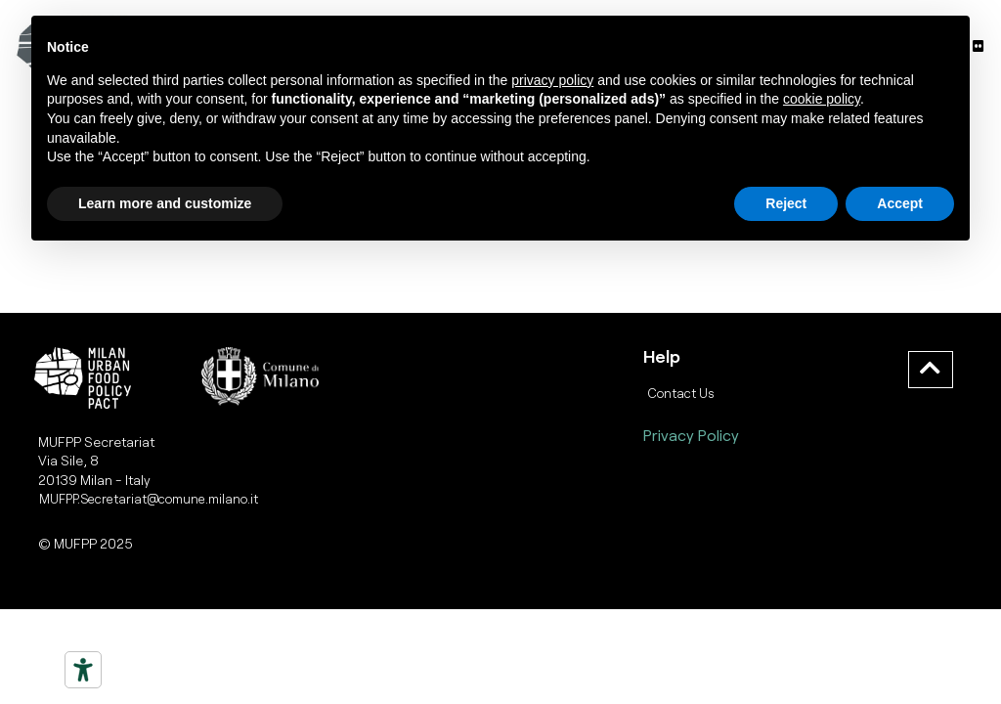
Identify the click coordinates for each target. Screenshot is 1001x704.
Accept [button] (900, 203)
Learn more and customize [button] (164, 203)
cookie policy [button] (821, 99)
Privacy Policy (691, 434)
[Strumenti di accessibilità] (83, 669)
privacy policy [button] (552, 80)
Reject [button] (785, 203)
